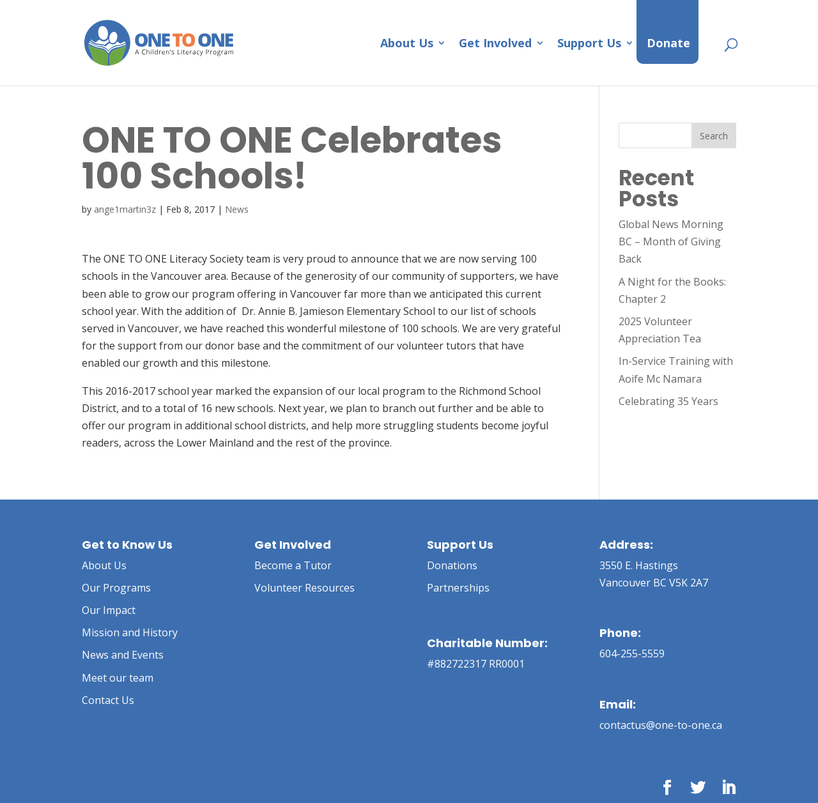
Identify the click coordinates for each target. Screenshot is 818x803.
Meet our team (117, 678)
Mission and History (130, 632)
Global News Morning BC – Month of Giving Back (671, 241)
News (237, 209)
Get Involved (495, 44)
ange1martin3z (125, 209)
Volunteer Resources (304, 588)
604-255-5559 (632, 653)
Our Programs (116, 588)
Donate (668, 44)
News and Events (123, 655)
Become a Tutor (293, 565)
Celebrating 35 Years (668, 401)
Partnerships (458, 588)
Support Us (589, 44)
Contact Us (108, 700)
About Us (406, 44)
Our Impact (108, 610)
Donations (452, 565)
